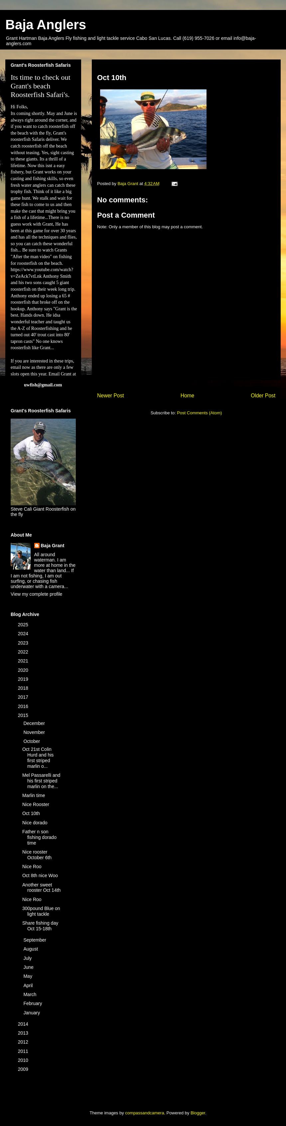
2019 (24, 679)
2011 (24, 1051)
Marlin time (33, 795)
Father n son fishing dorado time (39, 837)
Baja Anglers (45, 24)
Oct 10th (31, 813)
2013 (24, 1033)
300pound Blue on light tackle (41, 911)
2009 (24, 1069)
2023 (24, 643)
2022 (24, 652)
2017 (24, 697)
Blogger (198, 1112)
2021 (24, 661)
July (28, 958)
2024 (24, 633)
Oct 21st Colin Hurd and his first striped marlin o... (38, 757)
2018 (24, 688)
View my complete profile (36, 594)
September (35, 940)
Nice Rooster (35, 804)
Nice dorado (35, 822)
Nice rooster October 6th (37, 854)
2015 (24, 715)
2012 (24, 1042)
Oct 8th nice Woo (40, 875)
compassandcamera (144, 1112)
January (32, 1012)
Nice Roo (32, 866)
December (34, 723)
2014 (24, 1024)
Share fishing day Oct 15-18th (40, 925)
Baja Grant (53, 545)
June (29, 967)
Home (188, 395)
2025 (24, 624)
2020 (24, 670)
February (33, 1003)
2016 (24, 706)
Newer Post (110, 395)
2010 (24, 1060)
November (34, 732)
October (32, 741)
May (28, 976)
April (28, 985)
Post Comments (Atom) (199, 412)
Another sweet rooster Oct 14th (41, 887)
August (31, 949)
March (30, 994)
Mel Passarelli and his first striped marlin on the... (41, 780)
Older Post (263, 395)
